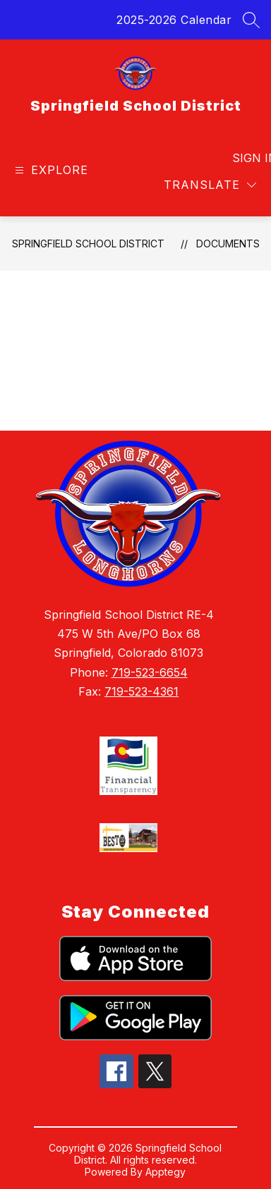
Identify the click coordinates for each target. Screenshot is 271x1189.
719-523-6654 (150, 672)
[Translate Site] (210, 185)
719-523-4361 (141, 691)
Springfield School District (88, 243)
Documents (228, 243)
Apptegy (165, 1172)
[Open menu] (49, 170)
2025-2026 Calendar (173, 20)
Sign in (246, 158)
